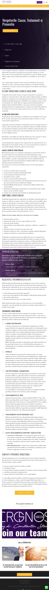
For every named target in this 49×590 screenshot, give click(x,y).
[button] (46, 2)
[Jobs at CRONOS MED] (24, 526)
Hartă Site (38, 586)
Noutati (24, 540)
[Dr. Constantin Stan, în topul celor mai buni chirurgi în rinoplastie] (13, 557)
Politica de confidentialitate (14, 586)
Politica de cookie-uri (32, 586)
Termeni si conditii (23, 586)
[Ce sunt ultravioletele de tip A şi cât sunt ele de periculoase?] (36, 557)
